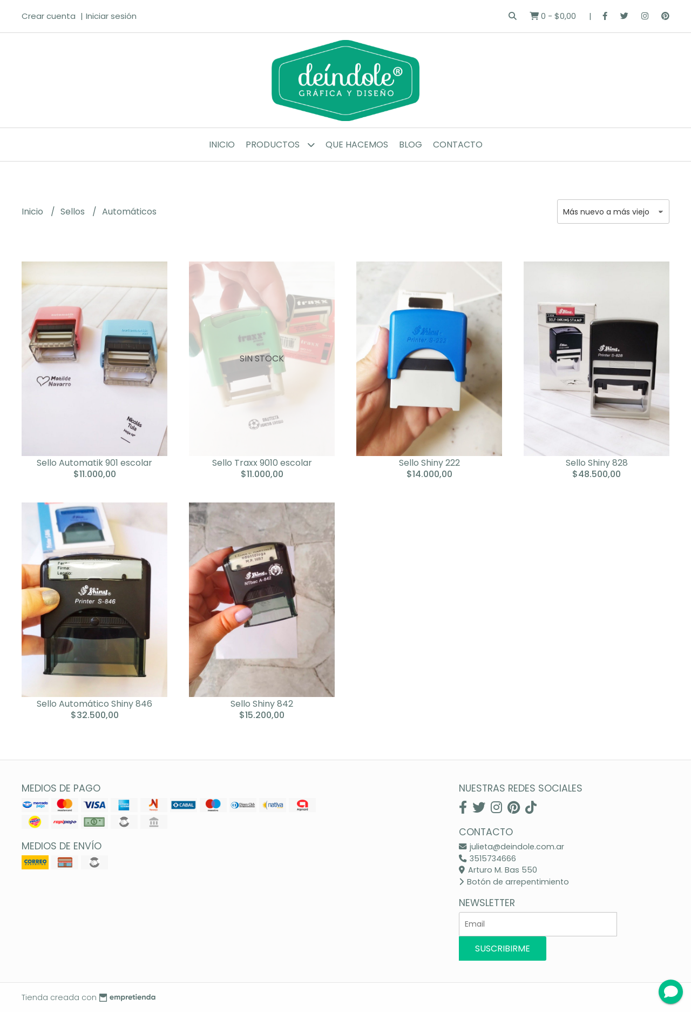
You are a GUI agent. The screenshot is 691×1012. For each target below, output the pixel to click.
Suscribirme (502, 948)
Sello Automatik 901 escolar (94, 463)
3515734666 (487, 858)
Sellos (73, 211)
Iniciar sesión (111, 16)
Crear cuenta (49, 16)
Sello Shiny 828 (597, 463)
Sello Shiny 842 (262, 704)
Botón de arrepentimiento (514, 881)
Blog (410, 144)
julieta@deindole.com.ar (511, 846)
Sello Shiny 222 (429, 463)
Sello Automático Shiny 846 (94, 704)
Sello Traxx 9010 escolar (262, 463)
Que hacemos (357, 144)
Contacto (458, 144)
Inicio (222, 144)
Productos (280, 144)
